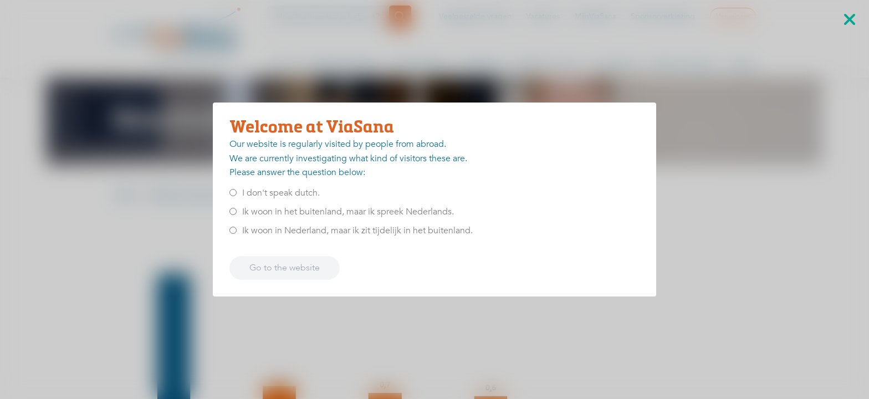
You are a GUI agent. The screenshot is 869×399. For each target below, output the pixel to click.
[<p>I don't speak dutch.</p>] (233, 192)
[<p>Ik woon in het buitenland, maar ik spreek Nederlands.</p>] (233, 211)
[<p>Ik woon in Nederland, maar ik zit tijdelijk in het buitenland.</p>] (233, 230)
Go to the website (284, 268)
